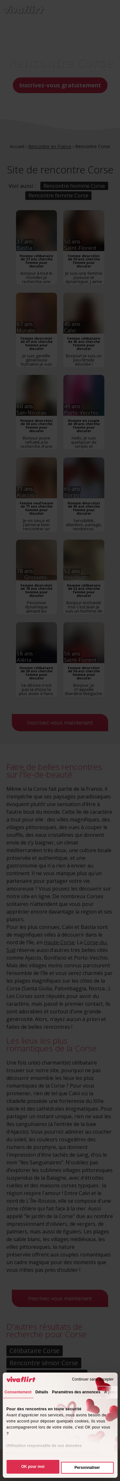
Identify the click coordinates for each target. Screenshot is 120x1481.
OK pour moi (32, 1466)
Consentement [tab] (18, 1392)
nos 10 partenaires (40, 1454)
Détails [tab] (42, 1392)
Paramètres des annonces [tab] (76, 1392)
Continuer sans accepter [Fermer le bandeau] (93, 1379)
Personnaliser (87, 1467)
